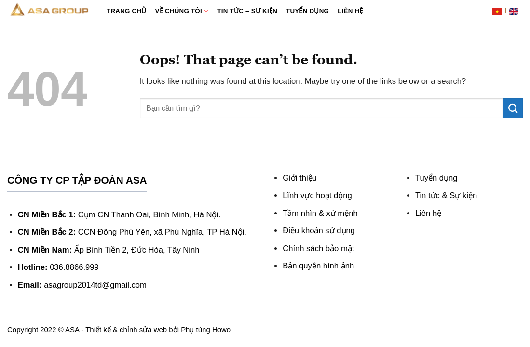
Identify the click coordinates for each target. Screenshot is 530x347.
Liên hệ (350, 10)
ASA (72, 329)
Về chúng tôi (182, 10)
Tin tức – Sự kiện (247, 10)
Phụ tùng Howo (206, 329)
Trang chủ (127, 10)
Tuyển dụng (307, 10)
